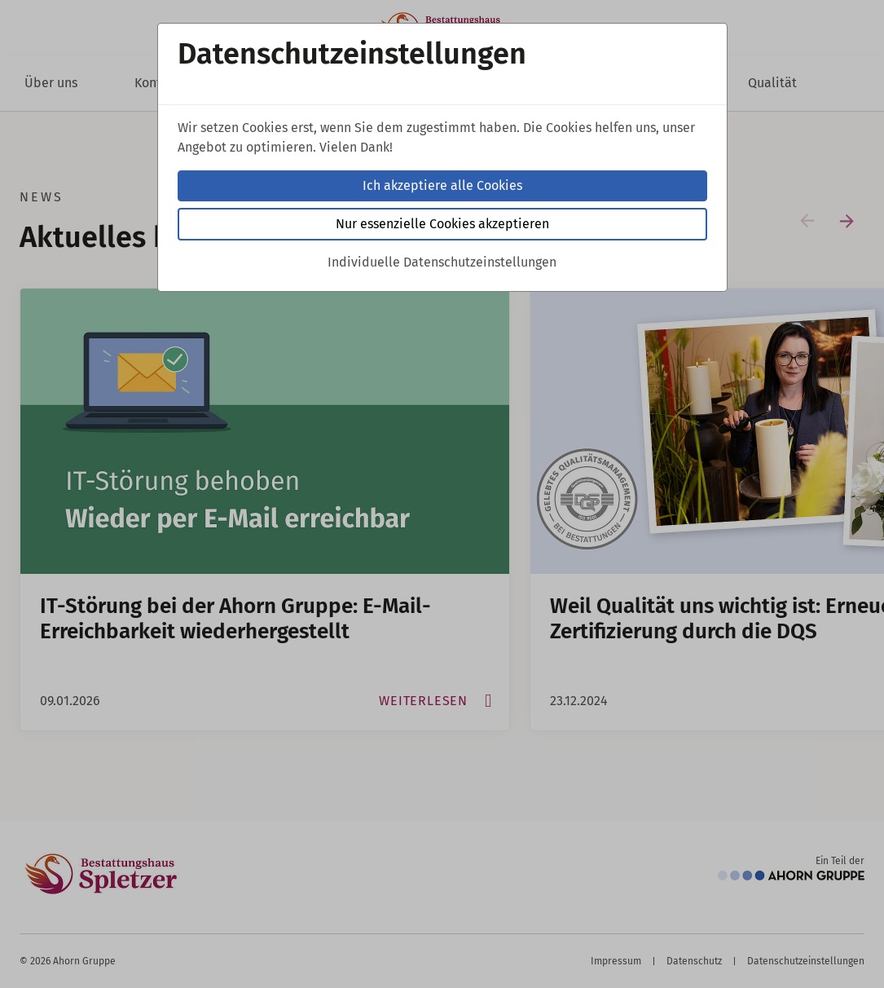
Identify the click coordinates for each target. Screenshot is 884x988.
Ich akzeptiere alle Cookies (442, 185)
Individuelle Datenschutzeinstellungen (442, 262)
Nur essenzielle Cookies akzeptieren (442, 224)
